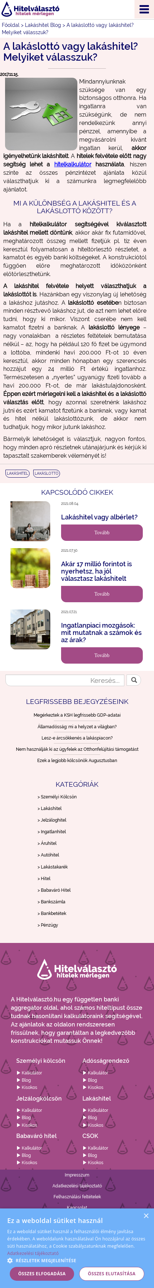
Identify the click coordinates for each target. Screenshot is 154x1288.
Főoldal (11, 25)
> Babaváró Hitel (54, 890)
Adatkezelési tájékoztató (77, 1185)
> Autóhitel (48, 855)
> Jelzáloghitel (52, 820)
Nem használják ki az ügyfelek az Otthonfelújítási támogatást (77, 749)
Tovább (102, 532)
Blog (23, 1080)
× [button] (146, 1216)
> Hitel (44, 878)
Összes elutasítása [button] (112, 1274)
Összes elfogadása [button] (42, 1274)
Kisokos (26, 1087)
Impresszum (77, 1175)
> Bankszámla (51, 901)
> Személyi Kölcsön (57, 796)
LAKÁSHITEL (17, 473)
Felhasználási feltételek (77, 1196)
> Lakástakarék (53, 867)
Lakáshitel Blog (43, 25)
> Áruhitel (47, 843)
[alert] (77, 1248)
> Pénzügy (48, 925)
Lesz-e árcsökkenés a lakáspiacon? (77, 738)
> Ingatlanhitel (52, 831)
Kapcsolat (77, 1207)
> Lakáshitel (49, 808)
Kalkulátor (29, 1073)
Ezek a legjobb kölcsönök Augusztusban (77, 760)
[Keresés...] (64, 680)
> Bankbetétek (52, 913)
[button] (77, 1260)
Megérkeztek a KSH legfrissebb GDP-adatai (77, 715)
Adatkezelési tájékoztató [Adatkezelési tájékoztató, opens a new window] (33, 1253)
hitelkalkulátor (72, 164)
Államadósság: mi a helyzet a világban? (77, 726)
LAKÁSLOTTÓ (47, 473)
